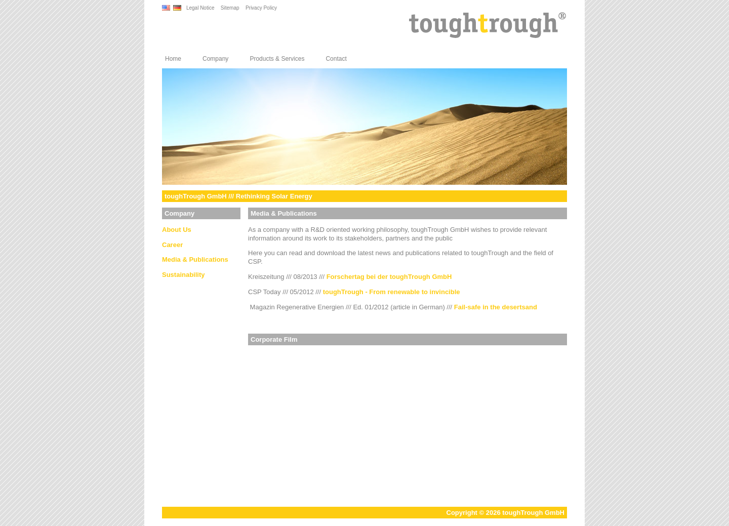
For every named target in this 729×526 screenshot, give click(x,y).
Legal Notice (200, 8)
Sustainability (183, 274)
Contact (336, 58)
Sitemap (230, 8)
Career (172, 245)
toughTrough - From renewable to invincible (391, 292)
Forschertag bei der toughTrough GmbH (389, 276)
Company (215, 58)
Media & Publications (195, 259)
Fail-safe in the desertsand (495, 307)
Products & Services (277, 58)
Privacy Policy (261, 8)
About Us (176, 229)
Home (173, 58)
